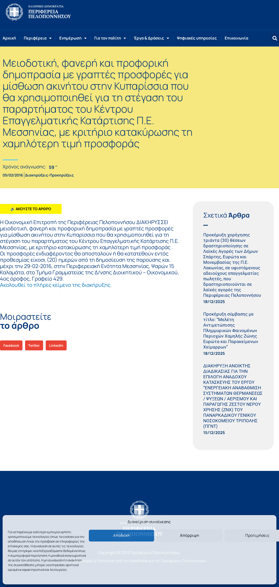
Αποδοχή (121, 535)
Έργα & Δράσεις (151, 38)
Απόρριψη (189, 535)
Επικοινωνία (236, 38)
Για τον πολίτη (110, 38)
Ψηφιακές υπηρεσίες (197, 38)
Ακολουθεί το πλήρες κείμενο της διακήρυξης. (56, 284)
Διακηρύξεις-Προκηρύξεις (49, 175)
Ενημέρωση (72, 38)
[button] (274, 38)
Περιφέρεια (37, 38)
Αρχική (9, 38)
